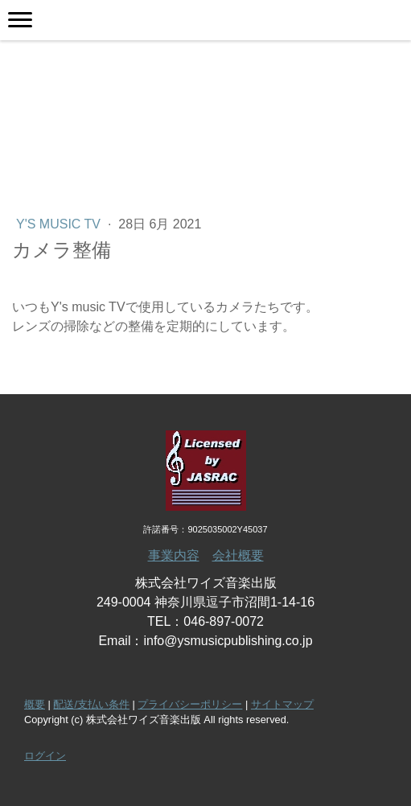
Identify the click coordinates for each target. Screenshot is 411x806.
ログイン (45, 756)
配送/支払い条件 (91, 704)
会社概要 (238, 555)
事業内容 (173, 555)
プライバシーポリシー (190, 704)
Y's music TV (60, 224)
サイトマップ (282, 704)
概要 (34, 704)
